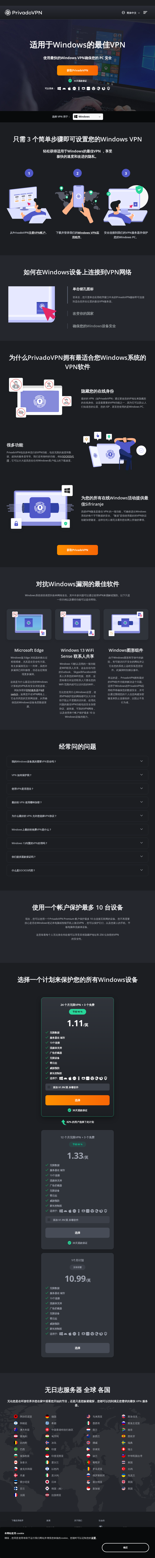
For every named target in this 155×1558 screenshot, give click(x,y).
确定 (125, 1547)
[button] (79, 1219)
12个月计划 (77, 1189)
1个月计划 (77, 1305)
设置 (93, 1538)
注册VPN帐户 (37, 232)
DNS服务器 (32, 690)
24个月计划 (77, 1057)
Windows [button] (82, 116)
